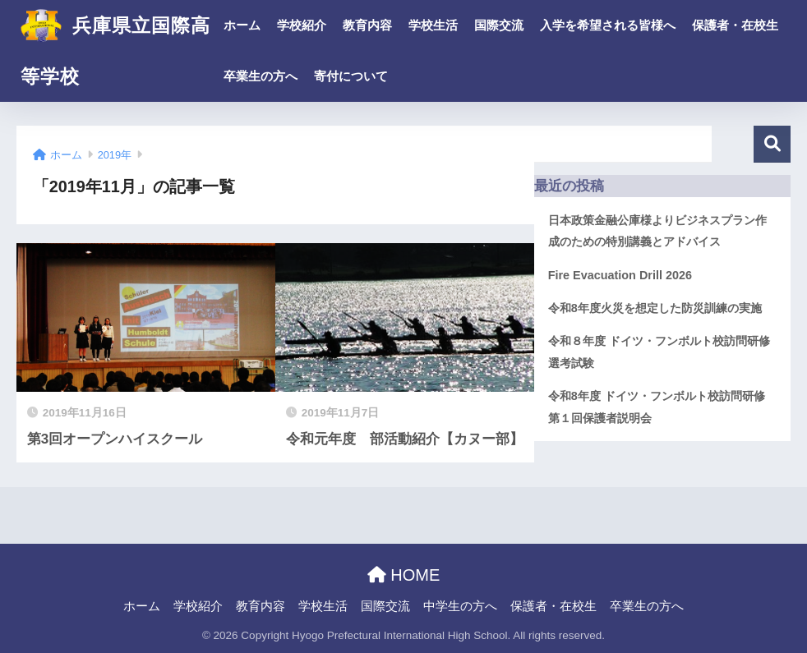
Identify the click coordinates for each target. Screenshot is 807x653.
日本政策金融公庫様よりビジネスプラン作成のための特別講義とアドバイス (657, 231)
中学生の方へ (460, 606)
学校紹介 (301, 25)
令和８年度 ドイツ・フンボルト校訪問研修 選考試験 (659, 351)
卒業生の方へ (260, 76)
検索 (772, 144)
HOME (403, 575)
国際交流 (498, 25)
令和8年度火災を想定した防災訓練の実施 (655, 308)
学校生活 (433, 25)
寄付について (351, 76)
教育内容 (367, 25)
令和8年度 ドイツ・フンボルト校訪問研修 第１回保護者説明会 (662, 406)
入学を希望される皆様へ (608, 25)
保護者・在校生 (735, 25)
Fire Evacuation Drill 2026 (620, 275)
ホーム (242, 25)
